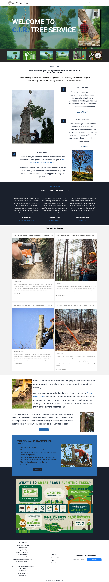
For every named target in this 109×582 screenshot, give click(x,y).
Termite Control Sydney (22, 561)
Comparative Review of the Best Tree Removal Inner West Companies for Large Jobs (75, 306)
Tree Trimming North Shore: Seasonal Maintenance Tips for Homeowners (75, 236)
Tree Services (59, 353)
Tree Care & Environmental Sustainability (22, 566)
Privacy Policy (55, 557)
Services (85, 3)
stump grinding (17, 281)
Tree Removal (22, 570)
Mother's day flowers (22, 552)
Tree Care (58, 283)
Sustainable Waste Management (22, 559)
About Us (78, 3)
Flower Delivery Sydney (22, 545)
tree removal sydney (19, 351)
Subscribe (94, 559)
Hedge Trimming (22, 550)
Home (72, 3)
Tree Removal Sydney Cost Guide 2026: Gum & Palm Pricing (33, 305)
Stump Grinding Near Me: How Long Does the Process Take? (33, 235)
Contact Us (97, 3)
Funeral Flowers (22, 547)
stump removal (22, 557)
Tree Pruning (22, 568)
